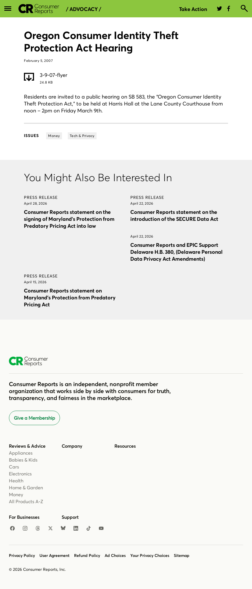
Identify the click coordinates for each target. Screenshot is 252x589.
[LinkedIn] (75, 528)
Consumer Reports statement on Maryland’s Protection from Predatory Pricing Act (70, 297)
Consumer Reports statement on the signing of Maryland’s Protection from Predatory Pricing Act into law (69, 219)
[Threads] (37, 528)
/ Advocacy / (83, 9)
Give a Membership (34, 418)
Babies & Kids (23, 460)
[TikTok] (88, 528)
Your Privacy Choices (149, 555)
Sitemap (181, 555)
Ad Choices (115, 555)
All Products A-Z (26, 501)
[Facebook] (12, 528)
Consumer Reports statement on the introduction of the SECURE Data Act (174, 215)
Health (16, 481)
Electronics (20, 474)
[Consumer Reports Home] (31, 361)
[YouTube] (101, 528)
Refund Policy (87, 555)
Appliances (21, 453)
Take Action (193, 9)
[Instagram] (25, 528)
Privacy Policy (22, 555)
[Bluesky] (63, 528)
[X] (50, 528)
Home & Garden (26, 487)
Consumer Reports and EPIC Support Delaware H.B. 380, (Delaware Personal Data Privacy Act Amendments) (176, 252)
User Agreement (54, 555)
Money (16, 494)
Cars (14, 467)
